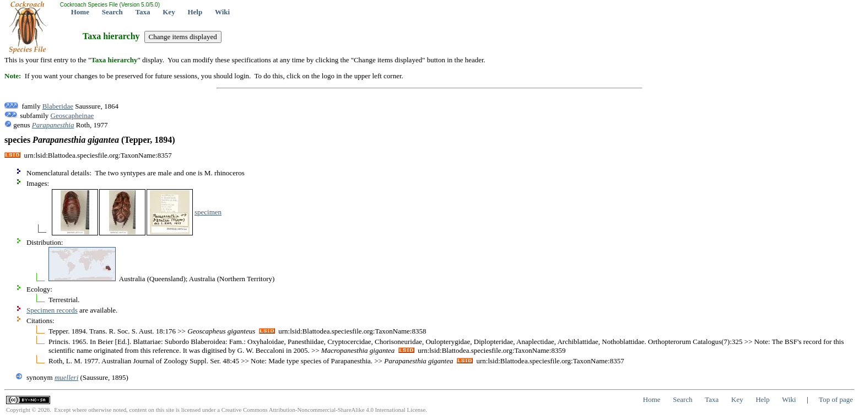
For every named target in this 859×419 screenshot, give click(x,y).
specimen (208, 212)
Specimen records (52, 310)
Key (169, 12)
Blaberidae (57, 106)
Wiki (222, 12)
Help (194, 12)
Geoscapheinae (72, 115)
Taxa (143, 12)
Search (112, 12)
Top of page (836, 399)
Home (80, 12)
